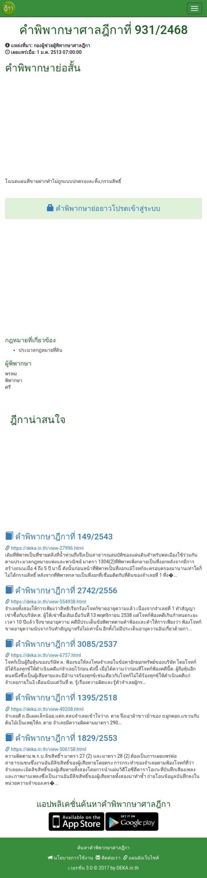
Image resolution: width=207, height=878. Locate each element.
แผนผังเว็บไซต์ (141, 857)
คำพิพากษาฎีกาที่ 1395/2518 (61, 697)
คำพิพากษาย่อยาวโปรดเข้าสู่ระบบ (103, 209)
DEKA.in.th (128, 868)
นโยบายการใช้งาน (70, 857)
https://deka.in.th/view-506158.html (45, 749)
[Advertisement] (103, 124)
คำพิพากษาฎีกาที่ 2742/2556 (61, 590)
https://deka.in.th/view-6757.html (43, 655)
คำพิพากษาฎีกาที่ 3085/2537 (61, 644)
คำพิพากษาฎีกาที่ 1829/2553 (61, 738)
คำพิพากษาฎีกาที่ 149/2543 (59, 536)
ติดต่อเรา (108, 857)
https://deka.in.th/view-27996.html (44, 548)
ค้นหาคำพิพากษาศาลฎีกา (103, 847)
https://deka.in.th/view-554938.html (45, 601)
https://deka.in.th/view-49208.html (44, 709)
